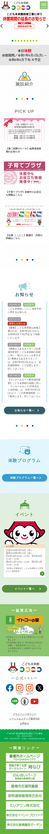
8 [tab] (33, 41)
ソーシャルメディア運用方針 (24, 718)
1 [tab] (12, 41)
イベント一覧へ (25, 588)
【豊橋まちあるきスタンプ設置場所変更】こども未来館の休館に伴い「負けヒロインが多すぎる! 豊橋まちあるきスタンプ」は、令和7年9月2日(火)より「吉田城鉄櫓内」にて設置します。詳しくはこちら (24, 358)
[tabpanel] (24, 21)
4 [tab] (21, 41)
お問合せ (24, 723)
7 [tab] (30, 41)
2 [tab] (15, 41)
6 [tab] (27, 41)
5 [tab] (24, 41)
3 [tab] (18, 41)
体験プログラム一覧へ (24, 477)
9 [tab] (36, 41)
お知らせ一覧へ (25, 410)
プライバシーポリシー (24, 714)
